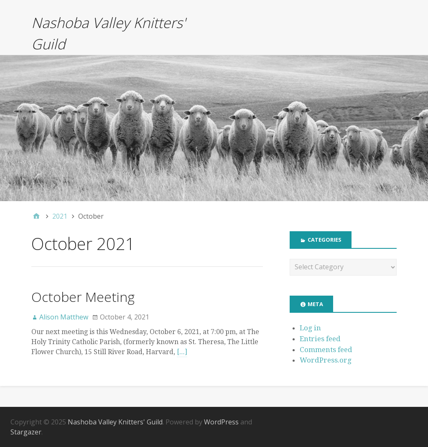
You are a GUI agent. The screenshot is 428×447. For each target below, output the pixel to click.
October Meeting (83, 297)
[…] (182, 352)
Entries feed (320, 339)
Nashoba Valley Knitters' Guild (115, 422)
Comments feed (326, 349)
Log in (310, 328)
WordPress (221, 422)
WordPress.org (326, 360)
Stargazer (25, 432)
